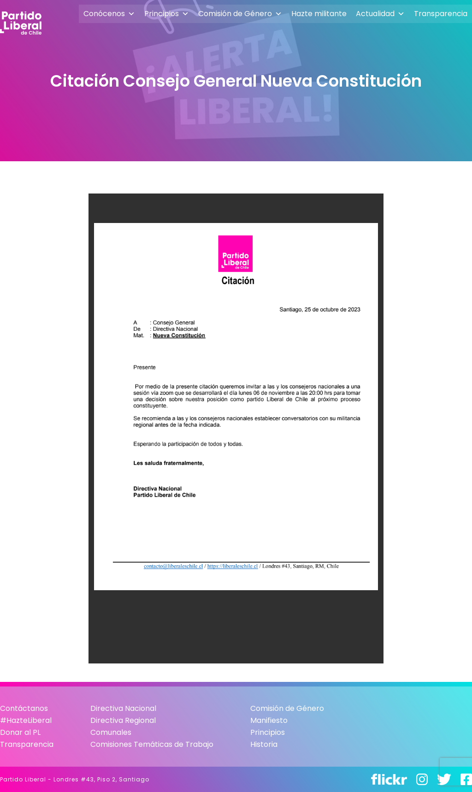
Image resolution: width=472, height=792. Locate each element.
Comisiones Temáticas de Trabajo (151, 744)
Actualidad (380, 14)
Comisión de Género (240, 14)
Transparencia (440, 13)
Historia (263, 744)
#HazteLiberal (26, 720)
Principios (166, 14)
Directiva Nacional (123, 708)
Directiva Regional (123, 720)
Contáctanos (24, 708)
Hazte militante (319, 13)
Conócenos (109, 14)
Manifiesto (269, 720)
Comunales (110, 732)
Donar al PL (20, 732)
